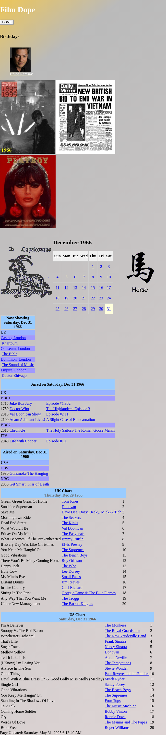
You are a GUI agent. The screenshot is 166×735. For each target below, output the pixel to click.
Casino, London (13, 338)
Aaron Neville (116, 657)
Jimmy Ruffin (72, 539)
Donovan (69, 507)
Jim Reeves (71, 582)
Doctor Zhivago (14, 375)
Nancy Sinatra (116, 647)
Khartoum (10, 343)
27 (75, 309)
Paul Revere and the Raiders (127, 674)
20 (75, 298)
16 (101, 287)
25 (57, 309)
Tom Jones (70, 501)
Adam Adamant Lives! (27, 419)
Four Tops (113, 701)
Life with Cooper (23, 441)
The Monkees (115, 625)
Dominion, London (16, 359)
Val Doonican (72, 528)
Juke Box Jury (21, 403)
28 (84, 309)
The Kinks (70, 523)
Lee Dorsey (71, 571)
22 (93, 298)
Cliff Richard (72, 587)
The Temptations (118, 663)
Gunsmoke (18, 473)
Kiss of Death (38, 484)
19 (66, 298)
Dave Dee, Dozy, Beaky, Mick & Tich (91, 512)
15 (93, 287)
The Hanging (37, 473)
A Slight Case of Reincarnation (70, 419)
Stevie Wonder (116, 668)
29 (93, 309)
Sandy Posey (115, 684)
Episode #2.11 (57, 414)
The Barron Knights (77, 604)
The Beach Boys (75, 555)
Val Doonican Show (25, 414)
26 (66, 309)
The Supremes (73, 550)
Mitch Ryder (115, 679)
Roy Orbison (72, 560)
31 (109, 309)
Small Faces (71, 577)
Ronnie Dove (115, 717)
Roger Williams (117, 727)
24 (109, 298)
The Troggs (71, 598)
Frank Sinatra (115, 641)
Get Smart (17, 484)
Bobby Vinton (116, 711)
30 (101, 309)
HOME (7, 22)
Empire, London (13, 370)
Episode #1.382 (58, 403)
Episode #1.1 (56, 441)
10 (109, 277)
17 (109, 287)
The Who (69, 566)
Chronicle (17, 430)
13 (75, 287)
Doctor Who (19, 409)
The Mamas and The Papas (126, 722)
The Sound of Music (18, 365)
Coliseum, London (15, 348)
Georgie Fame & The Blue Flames (89, 593)
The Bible (9, 354)
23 (101, 298)
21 (84, 298)
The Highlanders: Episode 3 (68, 409)
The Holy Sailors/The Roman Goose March (80, 430)
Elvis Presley (72, 544)
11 (57, 287)
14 (84, 287)
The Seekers (71, 517)
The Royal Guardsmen (122, 630)
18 (57, 298)
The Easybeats (73, 534)
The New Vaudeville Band (125, 636)
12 (66, 287)
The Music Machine (120, 706)
